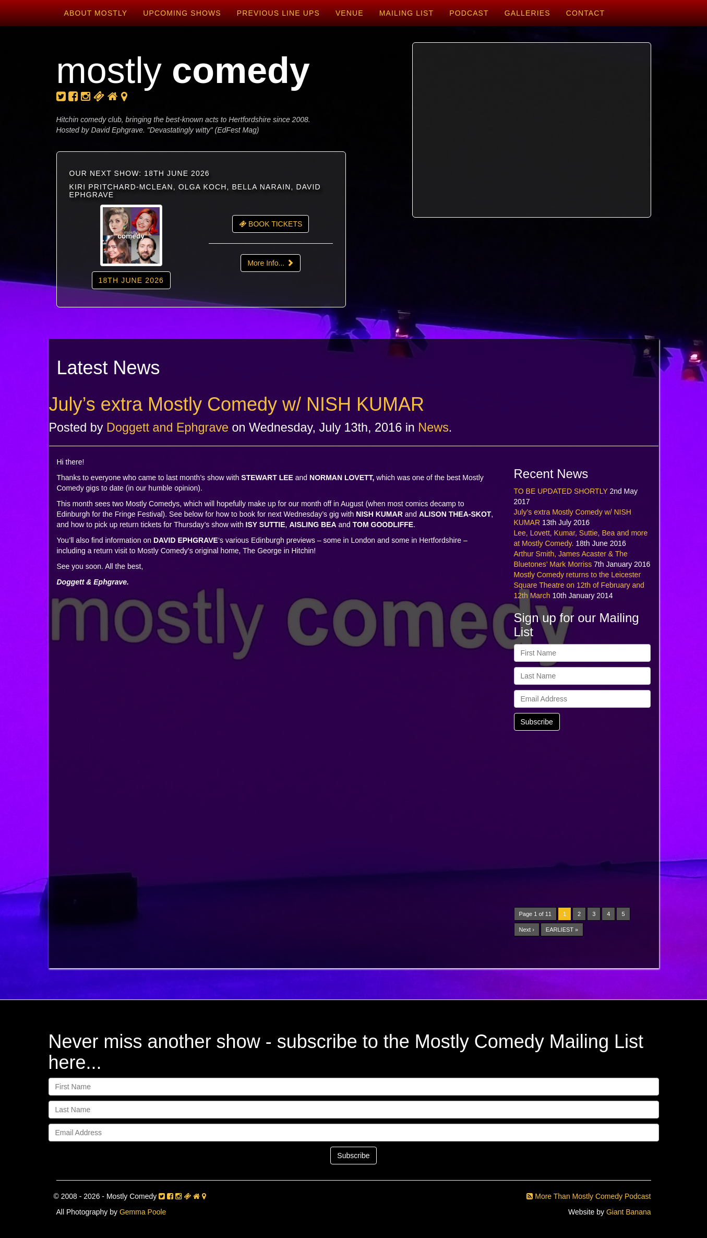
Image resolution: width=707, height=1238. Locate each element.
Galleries (527, 13)
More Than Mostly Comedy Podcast (588, 1196)
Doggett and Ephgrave (167, 427)
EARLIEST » (562, 929)
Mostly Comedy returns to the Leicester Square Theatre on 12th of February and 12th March (579, 585)
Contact (585, 13)
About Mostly (96, 13)
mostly (183, 70)
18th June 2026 (131, 280)
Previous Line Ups (278, 13)
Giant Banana (628, 1212)
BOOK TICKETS (270, 224)
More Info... (270, 263)
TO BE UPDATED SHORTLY (561, 491)
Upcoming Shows (182, 13)
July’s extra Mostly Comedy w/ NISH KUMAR (237, 404)
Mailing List (406, 13)
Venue (349, 13)
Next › (526, 929)
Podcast (469, 13)
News (433, 427)
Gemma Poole (142, 1212)
